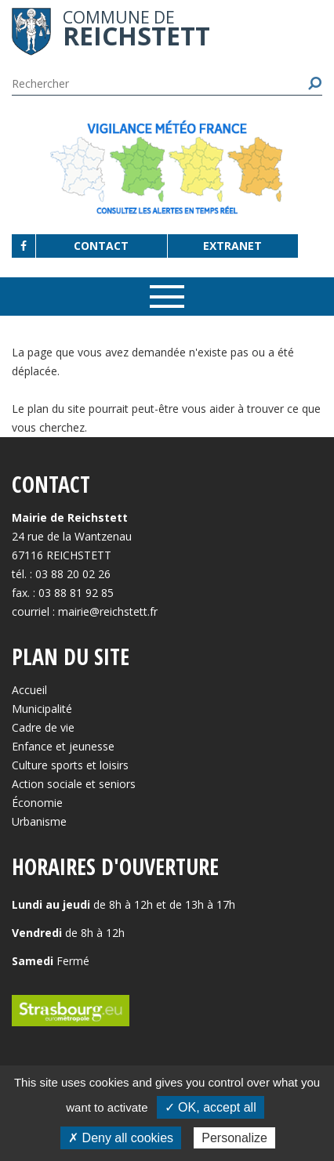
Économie (37, 802)
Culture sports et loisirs (70, 765)
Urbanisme (39, 821)
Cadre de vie (43, 727)
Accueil (29, 689)
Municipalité (42, 708)
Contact (101, 245)
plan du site (56, 408)
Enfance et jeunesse (63, 746)
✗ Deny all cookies (120, 1138)
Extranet (232, 245)
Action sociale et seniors (74, 783)
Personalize (234, 1138)
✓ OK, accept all (210, 1107)
